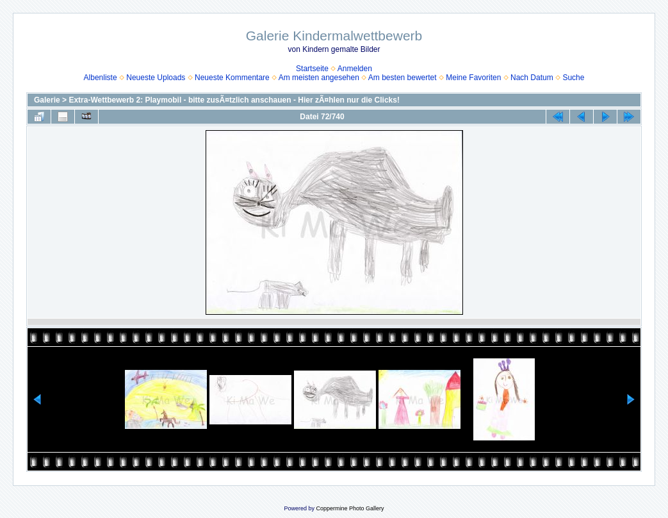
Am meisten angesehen (319, 77)
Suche (573, 77)
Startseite (312, 68)
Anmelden (355, 68)
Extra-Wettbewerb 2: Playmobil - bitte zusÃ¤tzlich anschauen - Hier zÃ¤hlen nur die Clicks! (234, 100)
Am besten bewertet (402, 77)
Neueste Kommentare (232, 77)
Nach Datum (531, 77)
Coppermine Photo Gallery (350, 508)
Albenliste (100, 77)
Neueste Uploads (155, 77)
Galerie (47, 100)
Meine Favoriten (473, 77)
